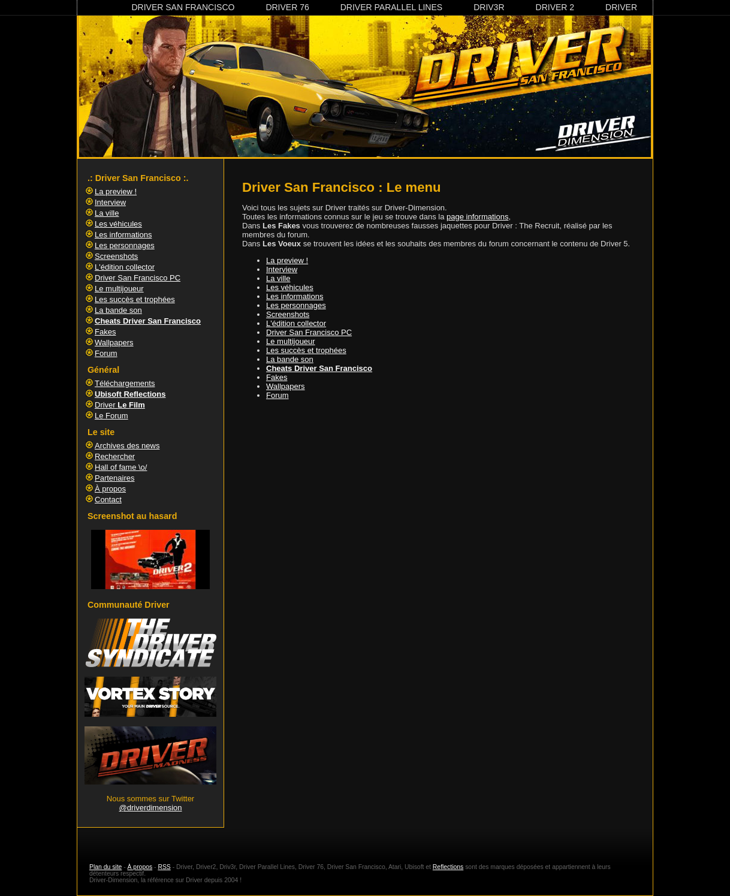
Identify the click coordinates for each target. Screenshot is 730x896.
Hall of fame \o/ (121, 467)
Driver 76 (287, 7)
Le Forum (111, 415)
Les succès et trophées (306, 350)
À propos (110, 488)
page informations (477, 216)
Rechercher (115, 456)
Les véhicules (289, 287)
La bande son (289, 359)
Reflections (448, 867)
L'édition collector (296, 323)
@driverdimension (150, 807)
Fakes (276, 377)
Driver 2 (555, 7)
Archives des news (127, 445)
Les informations (294, 296)
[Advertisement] (443, 442)
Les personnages (296, 305)
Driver (621, 7)
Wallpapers (285, 386)
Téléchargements (125, 383)
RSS (164, 867)
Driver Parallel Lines (391, 7)
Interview (281, 269)
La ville (278, 278)
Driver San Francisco (182, 7)
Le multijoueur (290, 341)
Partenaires (114, 477)
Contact (108, 499)
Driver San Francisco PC (309, 332)
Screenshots (287, 314)
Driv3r (488, 7)
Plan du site (105, 867)
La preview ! (287, 260)
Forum (277, 395)
